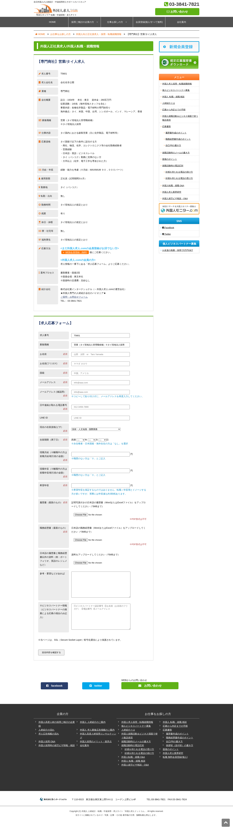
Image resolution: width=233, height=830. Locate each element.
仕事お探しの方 (117, 22)
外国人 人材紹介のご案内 (92, 731)
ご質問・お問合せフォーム (74, 297)
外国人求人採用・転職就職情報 (177, 84)
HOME (52, 22)
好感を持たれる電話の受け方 (179, 178)
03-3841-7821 (184, 4)
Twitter (166, 234)
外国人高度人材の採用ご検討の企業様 (57, 733)
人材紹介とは (168, 103)
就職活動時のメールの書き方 (176, 152)
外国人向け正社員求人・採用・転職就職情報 (98, 34)
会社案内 (181, 22)
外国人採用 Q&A (47, 751)
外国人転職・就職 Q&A (173, 185)
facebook (54, 695)
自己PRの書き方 (173, 145)
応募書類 (166, 126)
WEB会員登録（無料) (76, 252)
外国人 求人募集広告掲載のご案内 (97, 739)
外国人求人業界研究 (171, 192)
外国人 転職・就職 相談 (173, 96)
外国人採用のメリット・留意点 (96, 751)
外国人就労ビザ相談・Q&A (175, 198)
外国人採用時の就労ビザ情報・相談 (57, 755)
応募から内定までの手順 (173, 109)
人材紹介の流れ (46, 739)
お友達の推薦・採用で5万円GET (177, 250)
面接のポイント (169, 159)
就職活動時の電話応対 (172, 165)
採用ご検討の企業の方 (84, 22)
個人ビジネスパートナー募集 (176, 90)
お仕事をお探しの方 (60, 34)
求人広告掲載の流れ (49, 743)
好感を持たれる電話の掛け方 (179, 172)
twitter (95, 695)
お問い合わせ (177, 11)
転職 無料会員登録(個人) (175, 766)
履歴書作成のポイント (176, 133)
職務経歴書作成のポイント (178, 139)
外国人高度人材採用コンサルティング (98, 745)
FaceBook (168, 227)
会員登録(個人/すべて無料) (149, 22)
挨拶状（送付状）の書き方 (179, 755)
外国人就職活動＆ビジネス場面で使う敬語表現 (180, 118)
